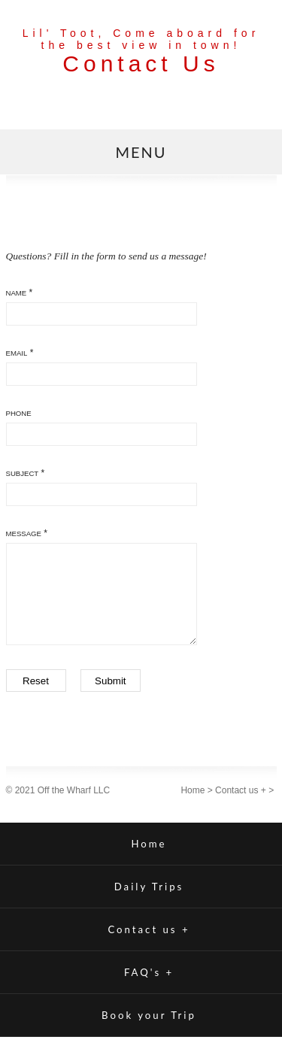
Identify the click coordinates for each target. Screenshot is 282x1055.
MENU (140, 152)
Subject (22, 473)
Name (16, 293)
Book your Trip (149, 1033)
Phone (19, 413)
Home (192, 808)
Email (17, 353)
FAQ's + (149, 990)
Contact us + (240, 808)
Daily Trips (149, 905)
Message (23, 533)
